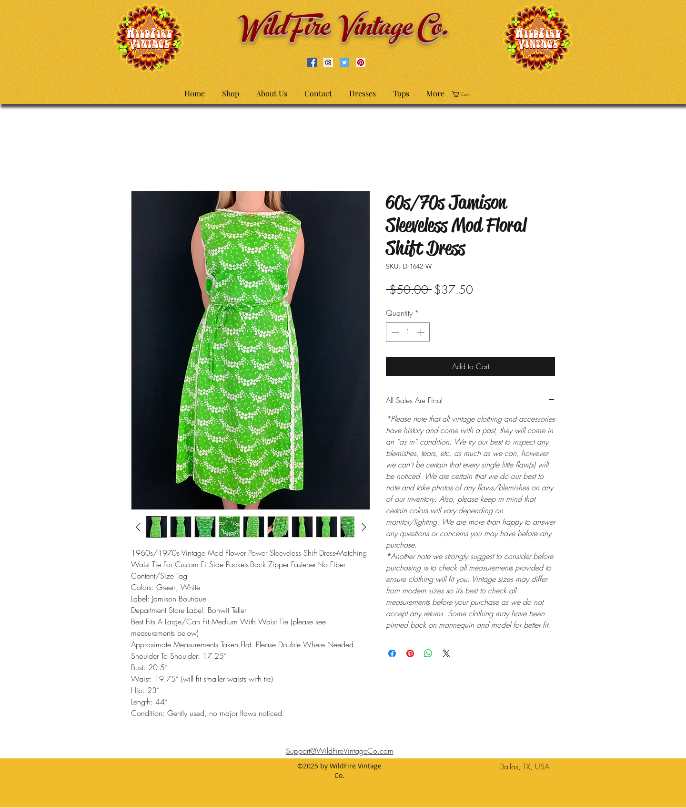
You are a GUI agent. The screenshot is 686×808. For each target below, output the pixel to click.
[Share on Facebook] (392, 653)
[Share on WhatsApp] (428, 653)
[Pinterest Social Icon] (360, 62)
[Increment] (421, 332)
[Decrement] (394, 332)
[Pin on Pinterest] (410, 653)
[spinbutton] (408, 332)
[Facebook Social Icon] (312, 62)
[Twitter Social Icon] (344, 62)
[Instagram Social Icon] (328, 62)
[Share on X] (446, 653)
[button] (463, 94)
